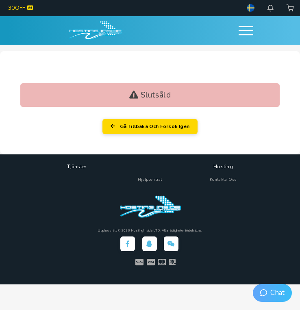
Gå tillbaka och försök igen (150, 126)
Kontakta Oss (223, 179)
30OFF (20, 8)
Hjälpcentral (150, 179)
